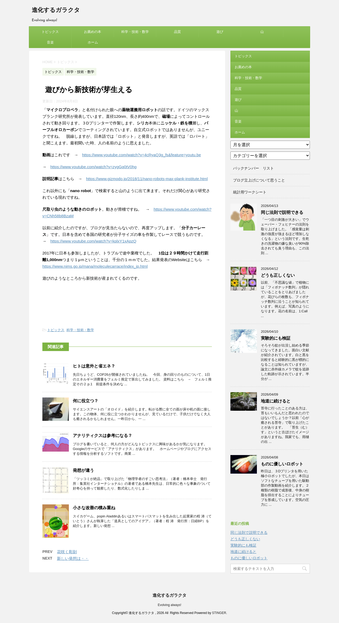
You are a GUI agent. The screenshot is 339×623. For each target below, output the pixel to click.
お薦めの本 (92, 32)
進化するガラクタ (56, 10)
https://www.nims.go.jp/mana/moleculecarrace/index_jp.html (95, 266)
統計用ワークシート (249, 192)
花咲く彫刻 (67, 552)
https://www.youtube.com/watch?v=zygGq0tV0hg (93, 167)
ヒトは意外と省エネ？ (94, 366)
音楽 (50, 42)
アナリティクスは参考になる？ (102, 435)
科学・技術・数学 (135, 32)
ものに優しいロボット (282, 464)
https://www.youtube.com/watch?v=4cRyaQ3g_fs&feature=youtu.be (141, 155)
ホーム (93, 42)
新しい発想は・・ (73, 558)
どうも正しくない (278, 275)
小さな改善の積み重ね (94, 507)
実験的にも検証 (276, 338)
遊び (219, 32)
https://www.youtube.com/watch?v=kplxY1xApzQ (93, 241)
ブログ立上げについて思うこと (259, 180)
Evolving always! (169, 605)
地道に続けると (276, 401)
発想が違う (83, 470)
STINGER (219, 613)
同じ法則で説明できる (282, 212)
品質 (177, 32)
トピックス (50, 32)
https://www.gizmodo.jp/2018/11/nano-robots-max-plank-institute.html (147, 178)
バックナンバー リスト (253, 168)
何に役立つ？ (85, 401)
